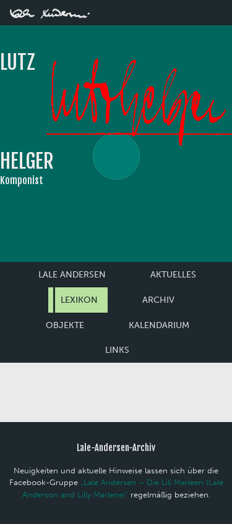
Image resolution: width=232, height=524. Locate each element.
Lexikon (79, 300)
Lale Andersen (72, 274)
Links (117, 350)
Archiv (158, 300)
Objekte (65, 325)
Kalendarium (159, 325)
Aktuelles (173, 274)
